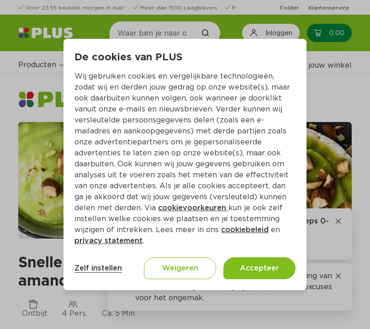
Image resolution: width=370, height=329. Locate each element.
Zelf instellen (98, 268)
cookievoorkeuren (193, 207)
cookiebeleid (245, 229)
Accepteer (259, 268)
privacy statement (108, 240)
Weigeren (180, 268)
